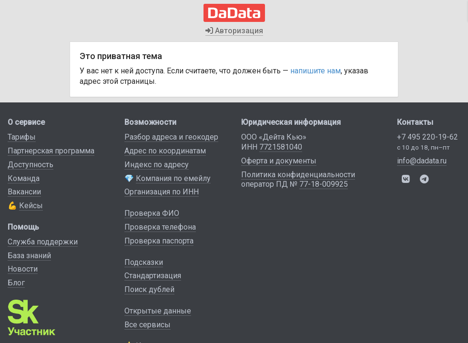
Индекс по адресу (156, 164)
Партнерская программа (51, 150)
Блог (16, 282)
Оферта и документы (278, 160)
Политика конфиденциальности (298, 174)
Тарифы (22, 136)
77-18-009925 (323, 184)
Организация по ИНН (161, 191)
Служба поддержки (43, 241)
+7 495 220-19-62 (427, 136)
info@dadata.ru (422, 160)
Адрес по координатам (165, 150)
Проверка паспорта (158, 240)
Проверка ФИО (151, 213)
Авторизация (234, 30)
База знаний (29, 255)
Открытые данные (157, 310)
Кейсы (31, 205)
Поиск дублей (149, 289)
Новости (23, 268)
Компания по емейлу (173, 178)
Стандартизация (152, 275)
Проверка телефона (160, 227)
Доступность (30, 164)
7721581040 (280, 146)
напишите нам (315, 70)
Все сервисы (147, 324)
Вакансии (24, 191)
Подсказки (143, 262)
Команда (24, 178)
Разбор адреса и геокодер (171, 136)
